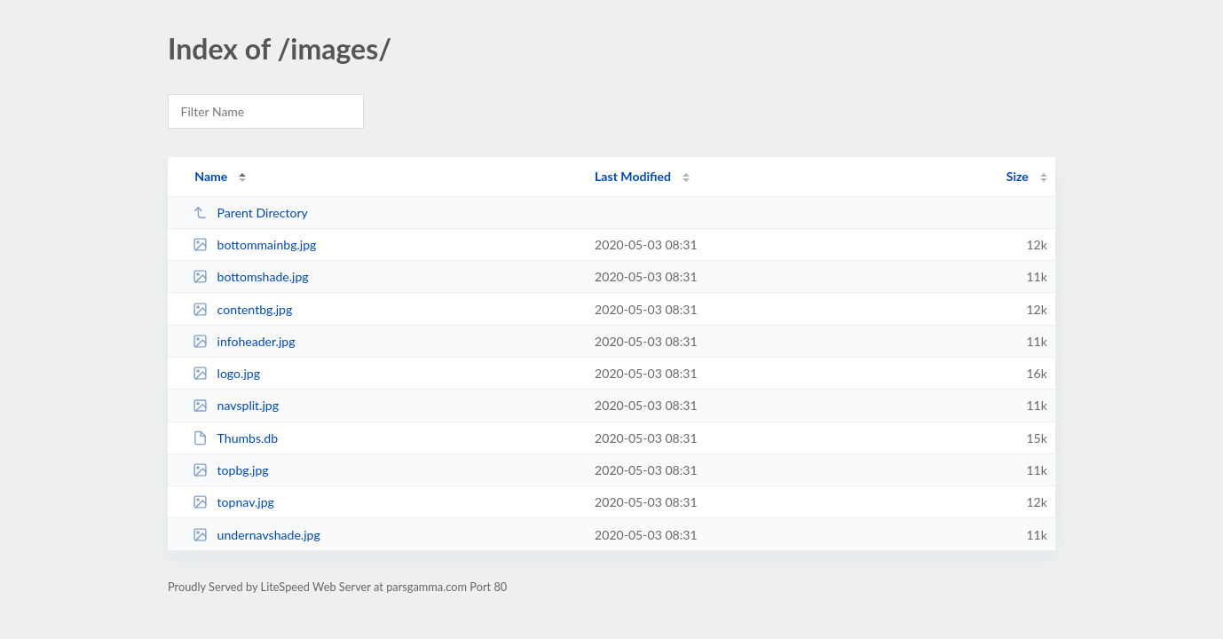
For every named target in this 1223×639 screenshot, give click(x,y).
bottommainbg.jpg (254, 244)
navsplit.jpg (236, 405)
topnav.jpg (233, 501)
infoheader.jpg (244, 341)
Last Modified (633, 176)
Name (210, 176)
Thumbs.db (235, 438)
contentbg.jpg (242, 309)
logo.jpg (226, 373)
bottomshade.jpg (251, 276)
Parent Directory (250, 212)
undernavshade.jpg (256, 534)
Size (1017, 176)
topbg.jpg (230, 469)
